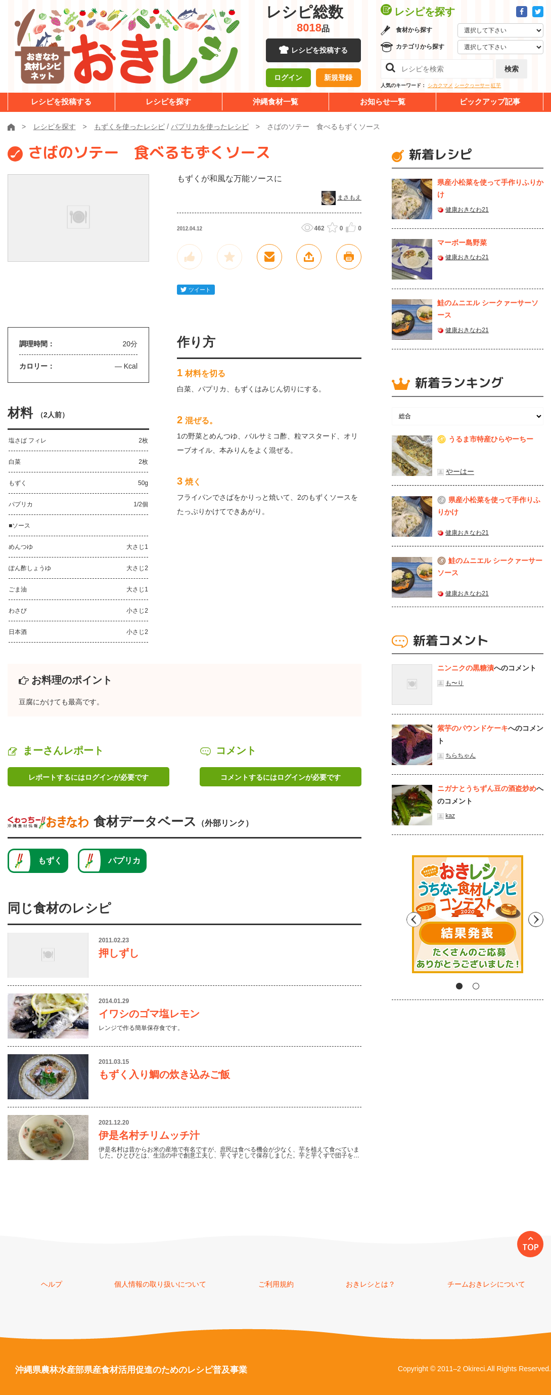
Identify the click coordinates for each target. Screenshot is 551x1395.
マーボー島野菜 (462, 242)
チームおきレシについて (486, 1284)
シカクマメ (440, 85)
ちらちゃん (460, 755)
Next (535, 918)
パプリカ (124, 860)
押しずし (119, 953)
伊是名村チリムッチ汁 (149, 1135)
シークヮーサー (472, 85)
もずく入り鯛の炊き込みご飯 (164, 1074)
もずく (50, 860)
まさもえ (349, 197)
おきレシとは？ (370, 1284)
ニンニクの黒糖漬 (465, 668)
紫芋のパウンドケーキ (472, 728)
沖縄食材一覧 (275, 101)
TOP (530, 1247)
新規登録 (338, 78)
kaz (450, 815)
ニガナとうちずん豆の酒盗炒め (486, 788)
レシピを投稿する (319, 51)
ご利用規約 (276, 1284)
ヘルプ (51, 1284)
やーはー (460, 471)
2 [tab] (476, 986)
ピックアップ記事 (490, 101)
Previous (399, 918)
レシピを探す (168, 101)
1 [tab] (459, 986)
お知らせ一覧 (382, 101)
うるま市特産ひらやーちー (490, 439)
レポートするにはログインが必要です (88, 777)
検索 (511, 69)
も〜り (454, 683)
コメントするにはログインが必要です (280, 777)
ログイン (288, 78)
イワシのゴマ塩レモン (149, 1013)
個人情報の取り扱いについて (160, 1284)
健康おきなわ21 (466, 209)
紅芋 (496, 85)
